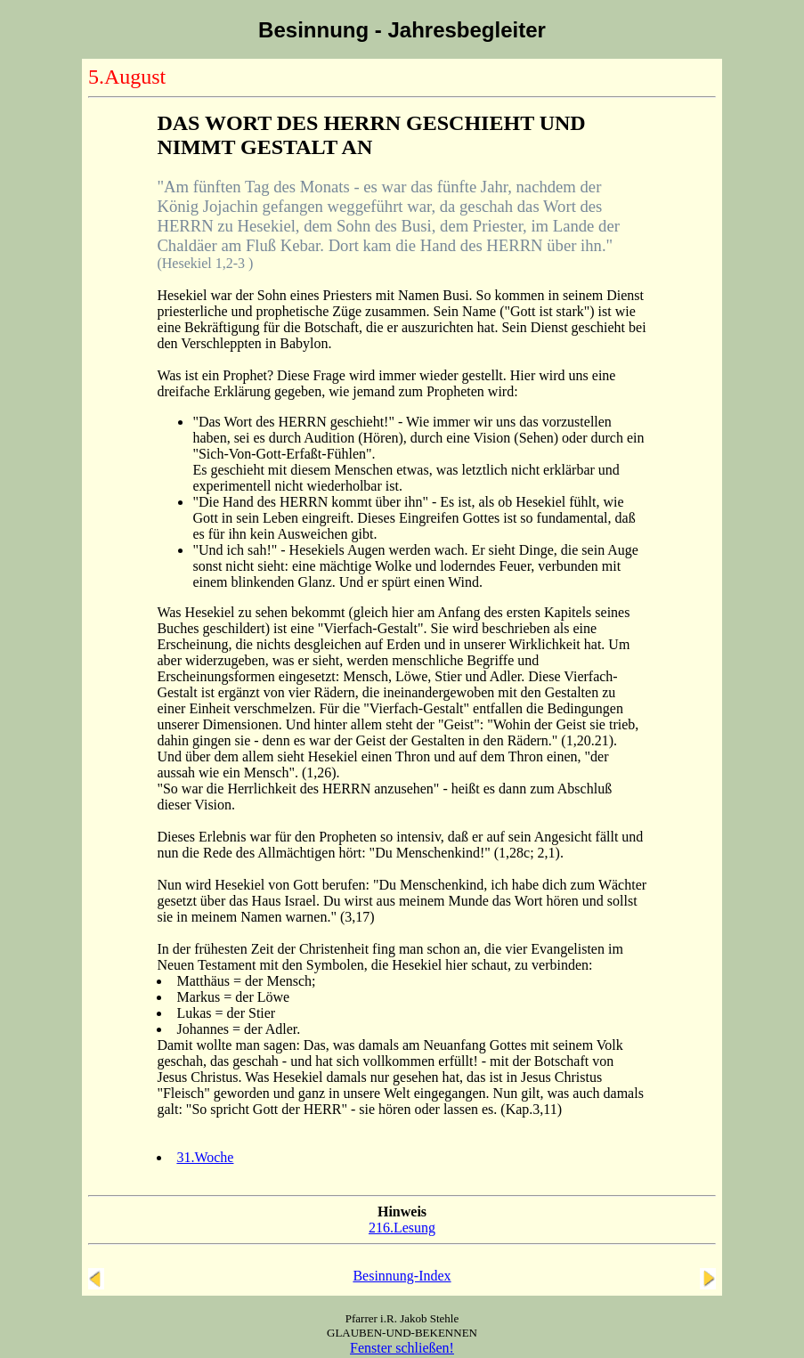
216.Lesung (402, 1227)
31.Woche (204, 1157)
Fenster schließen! (402, 1347)
